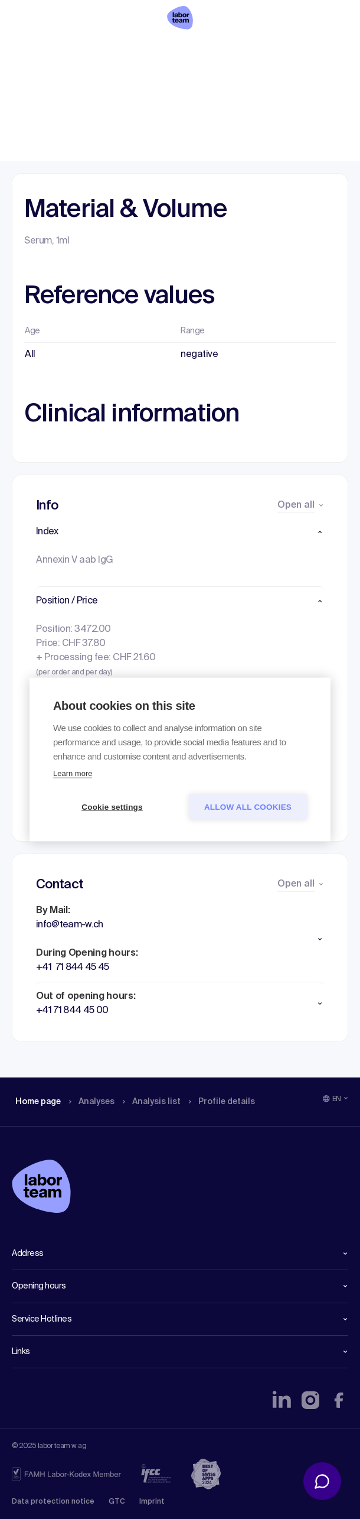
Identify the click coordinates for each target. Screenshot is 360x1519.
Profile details (235, 50)
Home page (38, 50)
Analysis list (160, 50)
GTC (117, 1501)
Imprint (152, 1501)
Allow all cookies (248, 807)
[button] (180, 532)
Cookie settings (112, 807)
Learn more (72, 773)
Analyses (96, 50)
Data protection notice (53, 1501)
